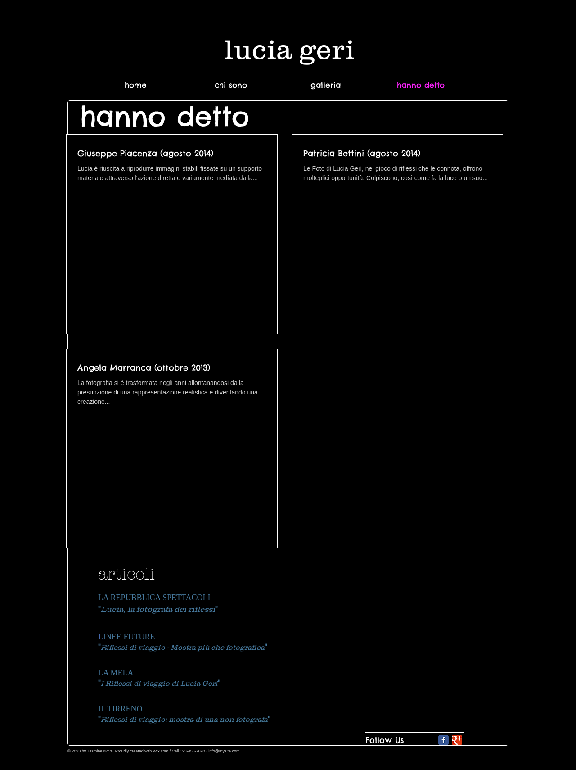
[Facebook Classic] (443, 740)
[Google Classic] (457, 740)
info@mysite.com (223, 751)
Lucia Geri (199, 683)
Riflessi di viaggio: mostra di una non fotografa (184, 719)
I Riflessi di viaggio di (140, 683)
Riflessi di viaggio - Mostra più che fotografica (183, 647)
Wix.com (161, 751)
